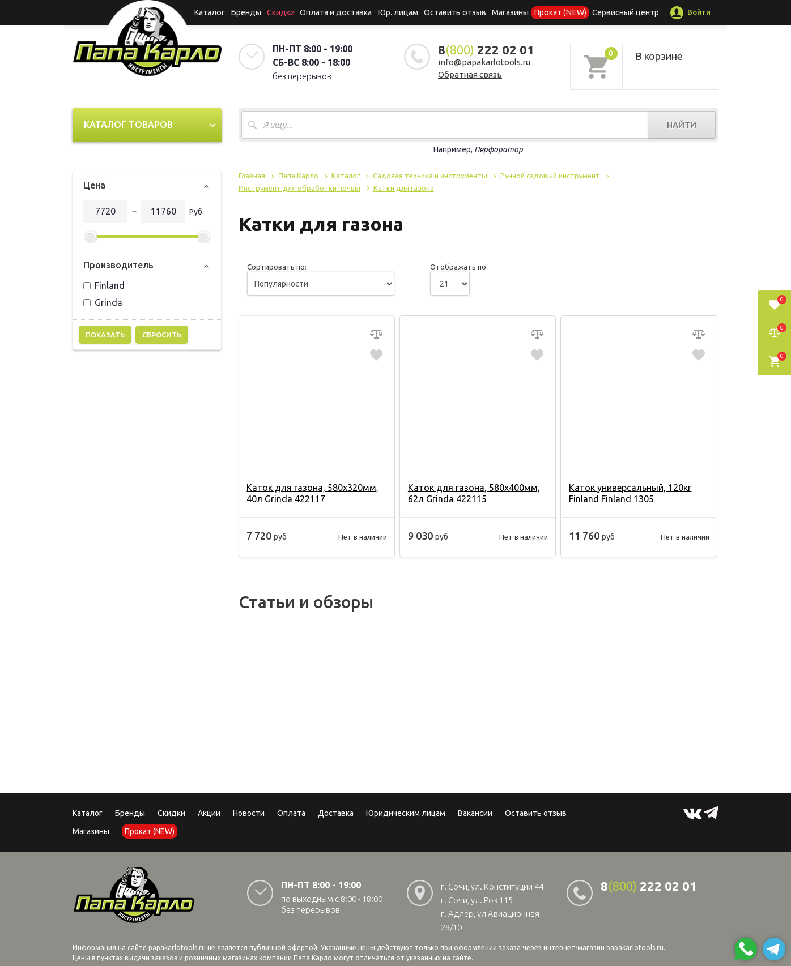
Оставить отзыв (454, 12)
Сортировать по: (277, 267)
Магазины (91, 831)
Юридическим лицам (405, 813)
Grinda (102, 302)
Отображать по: (459, 267)
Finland (104, 285)
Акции (209, 813)
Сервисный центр (618, 12)
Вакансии (475, 813)
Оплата (291, 813)
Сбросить (161, 335)
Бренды (251, 12)
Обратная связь (470, 74)
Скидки (171, 813)
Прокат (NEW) (556, 12)
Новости (249, 813)
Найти (681, 125)
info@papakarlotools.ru (484, 62)
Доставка (336, 813)
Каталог (217, 12)
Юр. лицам (399, 12)
